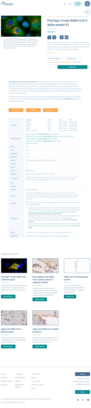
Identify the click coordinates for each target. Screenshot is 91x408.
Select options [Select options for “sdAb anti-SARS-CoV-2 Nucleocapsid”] (8, 346)
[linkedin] (78, 400)
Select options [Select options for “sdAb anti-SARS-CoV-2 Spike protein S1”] (39, 346)
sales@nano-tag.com (83, 384)
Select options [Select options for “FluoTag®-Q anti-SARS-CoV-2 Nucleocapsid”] (8, 296)
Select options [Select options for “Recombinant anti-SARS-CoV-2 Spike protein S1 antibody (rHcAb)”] (39, 299)
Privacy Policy (35, 381)
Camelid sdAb (35, 374)
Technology (19, 374)
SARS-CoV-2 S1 (30, 170)
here (23, 101)
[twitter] (83, 400)
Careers (33, 377)
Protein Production (7, 381)
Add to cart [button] (70, 296)
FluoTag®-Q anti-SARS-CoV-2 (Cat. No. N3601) (43, 141)
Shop (78, 4)
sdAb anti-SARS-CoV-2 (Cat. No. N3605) (41, 138)
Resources (4, 385)
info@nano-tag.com (83, 378)
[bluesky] (88, 400)
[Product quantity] (51, 67)
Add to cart (72, 67)
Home (48, 16)
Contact (82, 374)
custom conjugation (60, 62)
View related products (32, 143)
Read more (50, 53)
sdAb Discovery (20, 377)
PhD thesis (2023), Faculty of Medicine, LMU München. (57, 226)
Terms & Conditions (37, 385)
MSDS (33, 110)
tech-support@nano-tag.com (80, 381)
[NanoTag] (7, 3)
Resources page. (35, 204)
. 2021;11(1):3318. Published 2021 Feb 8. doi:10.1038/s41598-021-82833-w (52, 212)
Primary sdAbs (60, 16)
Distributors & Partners (19, 386)
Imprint (33, 388)
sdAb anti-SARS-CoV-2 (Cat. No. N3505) (42, 134)
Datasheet (16, 110)
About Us (4, 377)
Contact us (50, 62)
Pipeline (17, 381)
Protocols (41, 179)
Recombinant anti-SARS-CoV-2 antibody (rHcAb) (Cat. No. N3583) (49, 136)
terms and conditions (62, 236)
